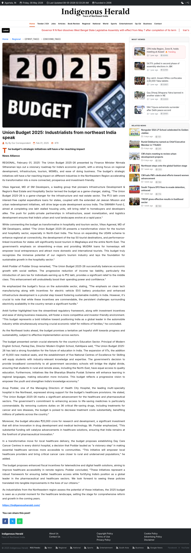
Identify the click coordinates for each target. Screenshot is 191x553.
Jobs (53, 23)
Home (32, 23)
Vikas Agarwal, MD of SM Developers (25, 186)
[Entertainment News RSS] (105, 547)
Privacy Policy (104, 540)
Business (147, 23)
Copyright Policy (105, 533)
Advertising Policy (153, 536)
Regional (86, 23)
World (105, 23)
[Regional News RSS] (61, 547)
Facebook (172, 547)
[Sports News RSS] (88, 547)
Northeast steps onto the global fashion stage (164, 165)
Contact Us (54, 536)
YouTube (185, 547)
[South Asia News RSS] (122, 547)
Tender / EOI (43, 23)
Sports (114, 23)
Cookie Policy (151, 533)
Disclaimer (149, 540)
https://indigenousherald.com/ (21, 505)
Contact (158, 23)
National (96, 23)
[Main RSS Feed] (48, 547)
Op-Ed (138, 23)
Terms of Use (103, 536)
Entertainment (126, 23)
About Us (53, 533)
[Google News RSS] (154, 547)
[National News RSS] (75, 547)
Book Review (74, 23)
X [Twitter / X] (179, 547)
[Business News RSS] (138, 547)
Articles (61, 23)
